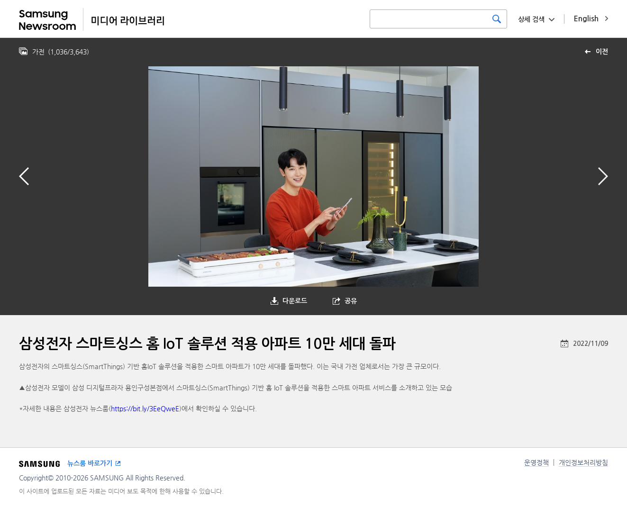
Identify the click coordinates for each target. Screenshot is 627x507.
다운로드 (294, 301)
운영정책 (536, 462)
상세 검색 (531, 19)
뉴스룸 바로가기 (89, 463)
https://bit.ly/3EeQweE (145, 408)
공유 (351, 301)
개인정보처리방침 (583, 462)
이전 (602, 51)
